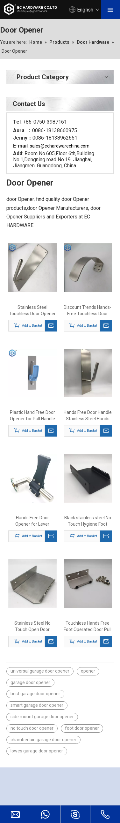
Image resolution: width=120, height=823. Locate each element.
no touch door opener (32, 728)
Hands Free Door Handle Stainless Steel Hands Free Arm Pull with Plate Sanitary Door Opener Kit (88, 416)
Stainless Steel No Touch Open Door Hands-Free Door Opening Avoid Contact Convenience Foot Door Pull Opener (32, 627)
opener (88, 671)
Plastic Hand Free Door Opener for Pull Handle (32, 415)
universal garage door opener (40, 671)
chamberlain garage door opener (43, 739)
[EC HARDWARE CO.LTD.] (11, 785)
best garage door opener (35, 693)
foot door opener (82, 728)
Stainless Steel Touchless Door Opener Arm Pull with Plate (32, 311)
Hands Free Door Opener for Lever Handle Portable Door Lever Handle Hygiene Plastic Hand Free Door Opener (32, 521)
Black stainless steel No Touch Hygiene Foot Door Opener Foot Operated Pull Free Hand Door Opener (87, 521)
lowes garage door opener (37, 750)
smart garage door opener (37, 705)
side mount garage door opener (42, 716)
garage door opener (30, 682)
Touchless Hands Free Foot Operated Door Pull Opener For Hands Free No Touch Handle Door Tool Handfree (87, 627)
